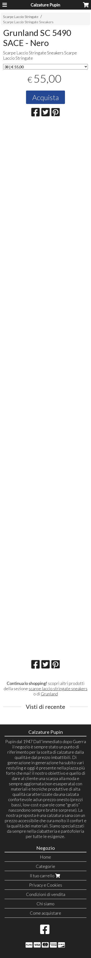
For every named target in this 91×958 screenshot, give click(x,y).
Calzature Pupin (45, 4)
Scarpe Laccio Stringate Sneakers (28, 22)
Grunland (49, 693)
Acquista (45, 97)
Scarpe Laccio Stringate (20, 17)
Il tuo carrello (45, 875)
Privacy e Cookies (45, 885)
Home (45, 857)
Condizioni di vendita (45, 894)
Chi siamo (45, 903)
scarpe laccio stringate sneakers (58, 688)
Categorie (45, 866)
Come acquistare (45, 913)
